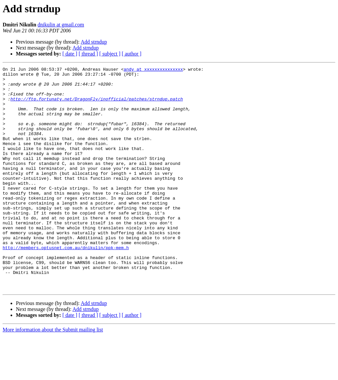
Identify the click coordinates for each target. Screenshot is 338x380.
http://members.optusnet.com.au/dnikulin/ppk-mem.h (66, 284)
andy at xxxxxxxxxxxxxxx (153, 70)
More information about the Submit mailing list (53, 374)
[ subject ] (109, 54)
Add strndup (94, 42)
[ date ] (69, 54)
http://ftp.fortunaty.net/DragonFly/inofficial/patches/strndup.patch (96, 106)
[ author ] (132, 54)
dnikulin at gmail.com (61, 24)
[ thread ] (88, 54)
